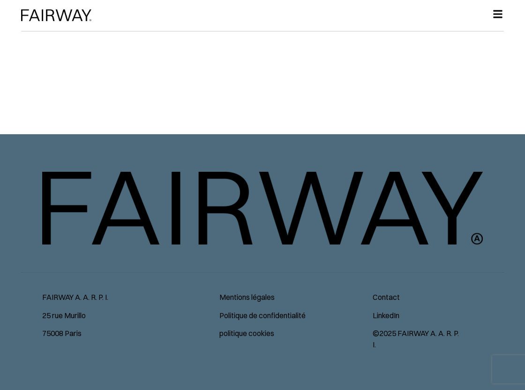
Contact (386, 297)
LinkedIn (386, 315)
